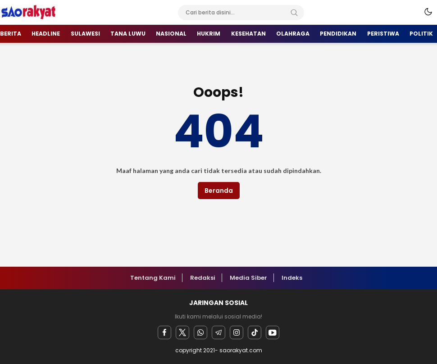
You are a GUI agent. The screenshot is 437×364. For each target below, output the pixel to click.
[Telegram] (218, 332)
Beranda (219, 190)
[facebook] (164, 332)
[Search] (294, 12)
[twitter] (182, 332)
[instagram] (236, 332)
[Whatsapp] (200, 332)
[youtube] (272, 332)
